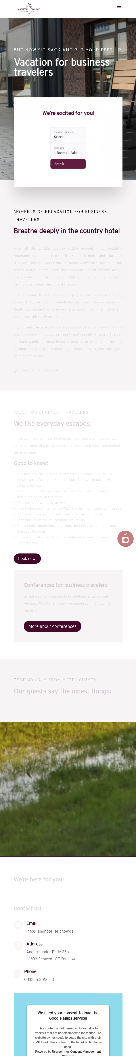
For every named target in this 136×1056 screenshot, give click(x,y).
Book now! (27, 558)
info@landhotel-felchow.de (50, 931)
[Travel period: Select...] (68, 136)
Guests (59, 147)
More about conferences (53, 626)
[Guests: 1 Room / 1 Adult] (68, 150)
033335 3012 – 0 (39, 979)
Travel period (64, 133)
